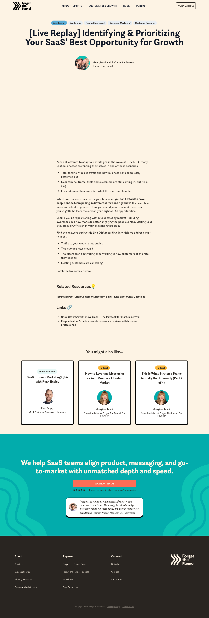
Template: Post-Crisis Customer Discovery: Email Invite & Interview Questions (100, 296)
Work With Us (185, 5)
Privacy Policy (113, 606)
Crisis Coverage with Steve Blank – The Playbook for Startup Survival (100, 317)
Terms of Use (128, 606)
